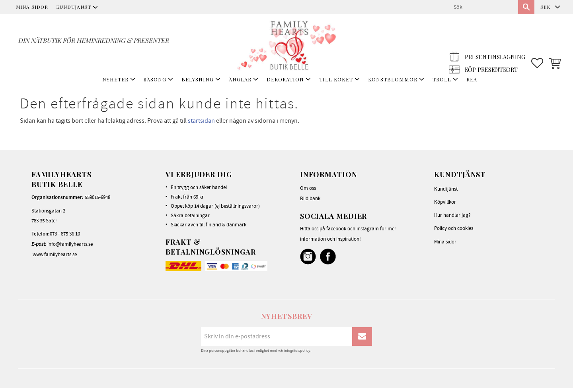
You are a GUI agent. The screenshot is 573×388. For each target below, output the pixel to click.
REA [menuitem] (471, 79)
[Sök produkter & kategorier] (482, 7)
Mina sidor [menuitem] (32, 7)
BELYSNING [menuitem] (197, 79)
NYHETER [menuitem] (115, 79)
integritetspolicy (297, 350)
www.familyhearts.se (55, 254)
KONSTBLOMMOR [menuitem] (392, 79)
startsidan (201, 121)
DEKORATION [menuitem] (285, 79)
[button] (537, 44)
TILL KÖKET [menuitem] (336, 79)
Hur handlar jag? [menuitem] (452, 215)
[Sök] (526, 7)
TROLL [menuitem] (442, 79)
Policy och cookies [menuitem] (453, 228)
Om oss (308, 188)
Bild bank (310, 198)
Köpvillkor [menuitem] (445, 202)
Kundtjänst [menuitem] (73, 7)
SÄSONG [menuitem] (155, 79)
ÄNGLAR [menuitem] (240, 79)
